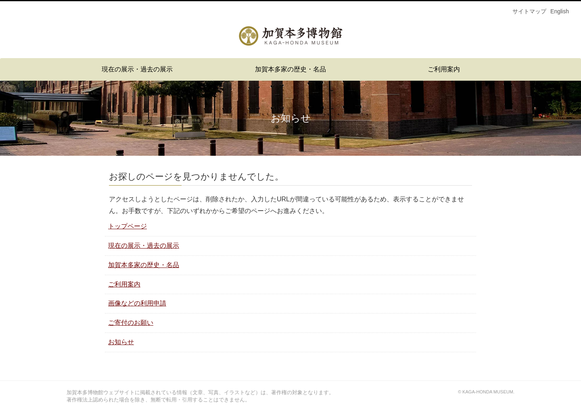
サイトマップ (529, 11)
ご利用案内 (444, 69)
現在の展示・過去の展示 (137, 69)
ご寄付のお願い (130, 322)
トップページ (127, 226)
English (559, 11)
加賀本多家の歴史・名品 (290, 69)
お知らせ (121, 342)
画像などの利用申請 (137, 303)
